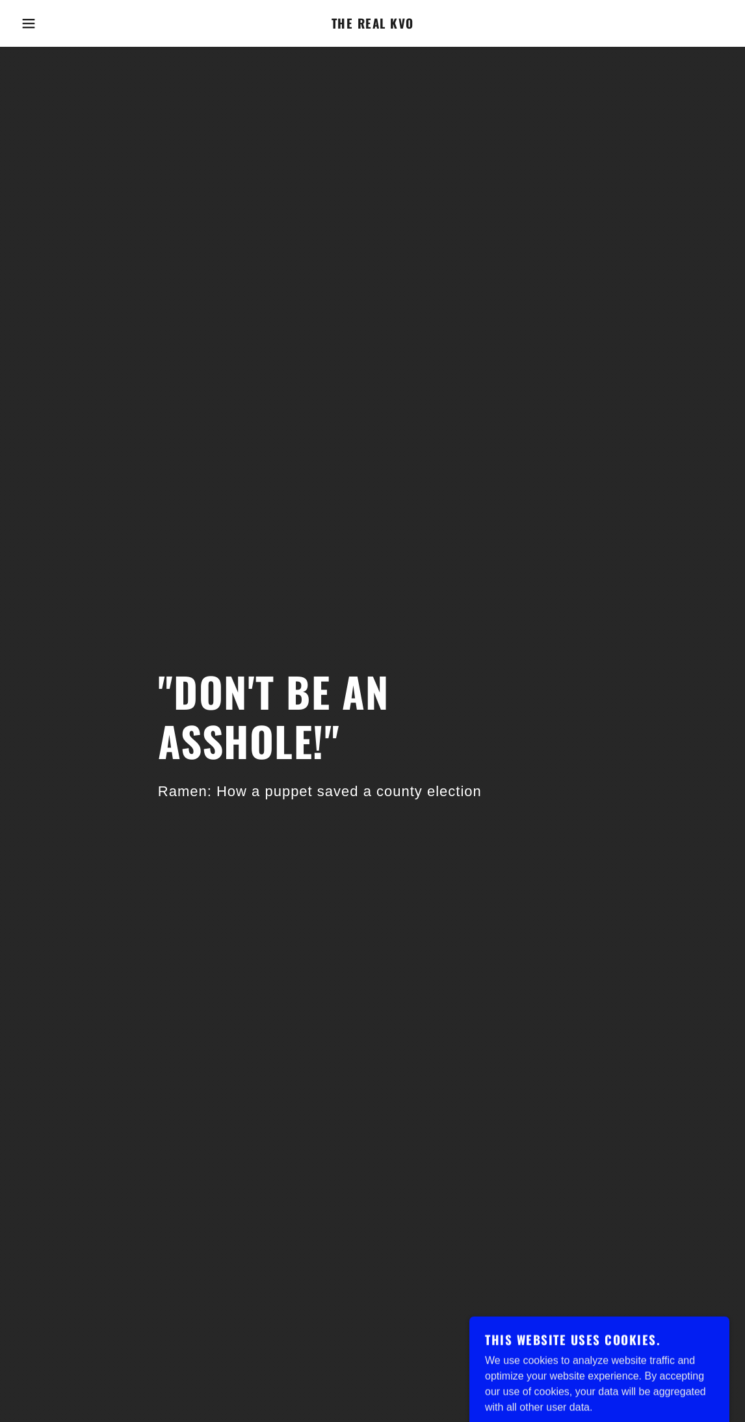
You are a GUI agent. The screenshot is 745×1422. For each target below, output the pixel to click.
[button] (37, 23)
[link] (373, 25)
